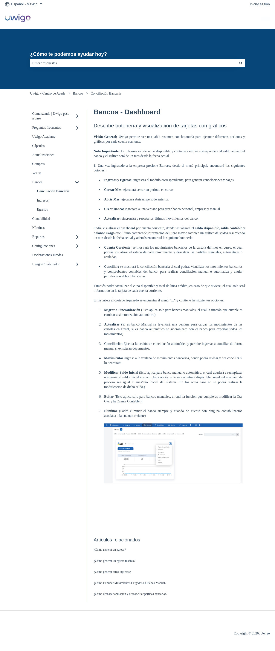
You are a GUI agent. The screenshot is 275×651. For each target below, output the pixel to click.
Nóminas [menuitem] (38, 227)
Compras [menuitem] (38, 164)
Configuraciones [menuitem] (43, 246)
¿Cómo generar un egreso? (110, 549)
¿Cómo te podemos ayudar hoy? (68, 54)
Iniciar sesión (260, 4)
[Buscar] (241, 63)
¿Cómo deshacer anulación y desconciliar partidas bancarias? (130, 594)
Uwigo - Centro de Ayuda (47, 93)
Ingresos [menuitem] (43, 200)
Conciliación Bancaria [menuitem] (53, 191)
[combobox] (133, 63)
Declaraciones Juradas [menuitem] (47, 255)
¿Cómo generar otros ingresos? (112, 571)
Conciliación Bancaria (106, 93)
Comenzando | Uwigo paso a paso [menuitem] (50, 116)
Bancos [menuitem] (37, 182)
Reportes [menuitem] (38, 236)
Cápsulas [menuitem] (38, 146)
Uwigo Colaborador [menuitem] (46, 264)
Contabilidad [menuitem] (41, 218)
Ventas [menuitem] (36, 173)
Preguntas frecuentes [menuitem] (46, 127)
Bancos (78, 93)
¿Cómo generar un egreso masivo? (114, 560)
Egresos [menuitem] (42, 209)
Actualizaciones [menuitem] (43, 155)
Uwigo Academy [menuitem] (43, 136)
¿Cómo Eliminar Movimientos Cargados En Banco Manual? (130, 583)
